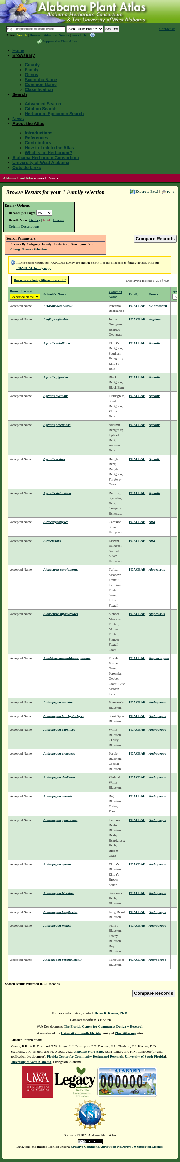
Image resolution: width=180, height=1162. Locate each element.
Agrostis (154, 343)
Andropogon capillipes (59, 729)
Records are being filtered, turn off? (40, 280)
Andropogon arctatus (58, 702)
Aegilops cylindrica (56, 319)
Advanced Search (56, 35)
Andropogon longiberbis (60, 912)
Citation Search (41, 108)
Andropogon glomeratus (60, 820)
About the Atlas (28, 123)
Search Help (81, 35)
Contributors (38, 142)
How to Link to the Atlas (49, 147)
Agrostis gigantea (55, 377)
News (18, 118)
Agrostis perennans (57, 425)
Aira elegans (52, 540)
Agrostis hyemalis (55, 396)
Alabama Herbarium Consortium (45, 157)
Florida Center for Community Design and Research (85, 1056)
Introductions (38, 132)
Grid (46, 220)
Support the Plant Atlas (59, 41)
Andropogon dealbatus (59, 777)
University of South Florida (81, 1033)
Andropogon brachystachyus (63, 716)
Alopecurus (157, 569)
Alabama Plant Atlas (18, 178)
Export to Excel (147, 191)
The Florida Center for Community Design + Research (103, 1026)
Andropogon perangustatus (62, 959)
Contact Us (167, 29)
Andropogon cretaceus (59, 753)
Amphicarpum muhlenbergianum (67, 658)
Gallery (34, 220)
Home (18, 50)
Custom (58, 220)
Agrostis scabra (54, 459)
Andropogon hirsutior (58, 893)
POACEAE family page (33, 268)
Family (31, 69)
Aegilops (155, 319)
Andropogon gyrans (57, 864)
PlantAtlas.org (125, 1033)
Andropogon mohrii (57, 925)
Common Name (41, 84)
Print (170, 192)
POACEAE (137, 305)
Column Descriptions (24, 226)
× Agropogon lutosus (58, 305)
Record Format (21, 291)
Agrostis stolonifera (57, 493)
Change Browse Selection (28, 249)
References (36, 137)
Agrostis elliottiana (56, 343)
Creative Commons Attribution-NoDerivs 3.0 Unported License (117, 1146)
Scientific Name (41, 79)
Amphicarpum (159, 658)
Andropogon (157, 702)
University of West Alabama (40, 162)
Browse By (23, 55)
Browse (35, 35)
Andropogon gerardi (57, 796)
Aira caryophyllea (55, 522)
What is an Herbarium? (48, 152)
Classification (39, 89)
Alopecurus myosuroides (60, 614)
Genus (31, 74)
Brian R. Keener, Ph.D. (111, 1013)
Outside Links (26, 167)
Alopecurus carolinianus (60, 569)
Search (22, 35)
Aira (152, 522)
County (32, 64)
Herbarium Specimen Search (54, 113)
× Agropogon (158, 305)
